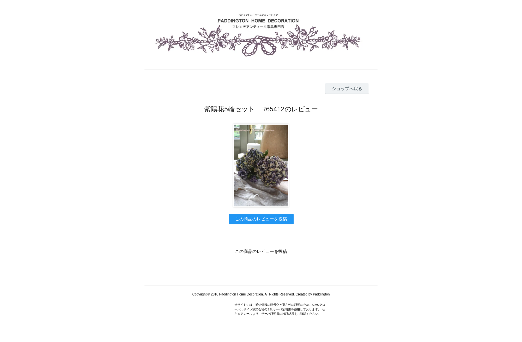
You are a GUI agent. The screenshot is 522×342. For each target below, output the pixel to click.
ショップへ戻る (347, 88)
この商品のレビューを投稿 (261, 218)
